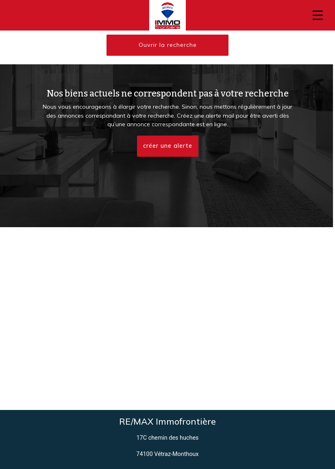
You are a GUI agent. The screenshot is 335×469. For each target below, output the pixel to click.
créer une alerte (167, 145)
